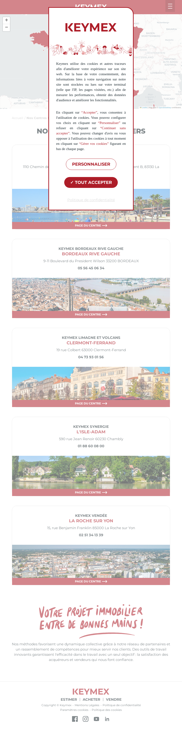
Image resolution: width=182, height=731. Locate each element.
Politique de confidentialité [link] (91, 200)
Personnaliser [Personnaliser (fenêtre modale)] (91, 164)
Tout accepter (91, 182)
